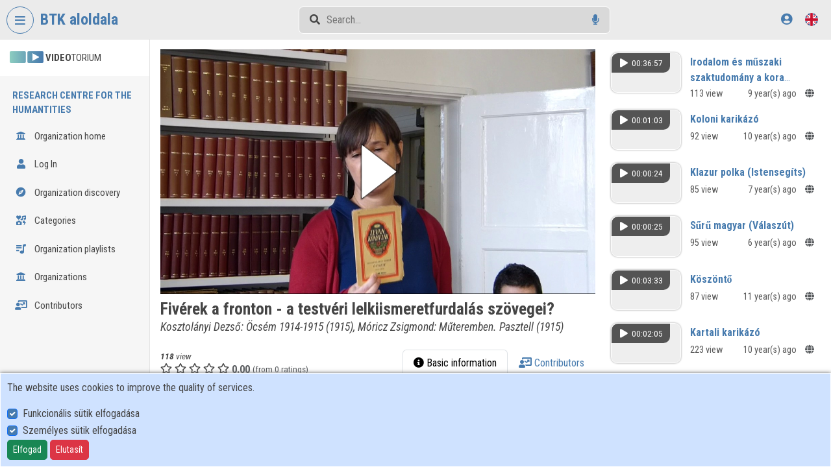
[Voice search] (595, 20)
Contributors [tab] (551, 363)
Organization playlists (65, 249)
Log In (36, 164)
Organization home (60, 136)
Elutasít (69, 449)
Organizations (51, 277)
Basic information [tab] (455, 363)
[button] (377, 171)
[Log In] (786, 19)
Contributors (48, 305)
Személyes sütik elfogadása (79, 430)
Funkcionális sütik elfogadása (81, 413)
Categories (45, 220)
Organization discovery (67, 192)
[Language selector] (811, 19)
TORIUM (55, 58)
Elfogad (27, 449)
